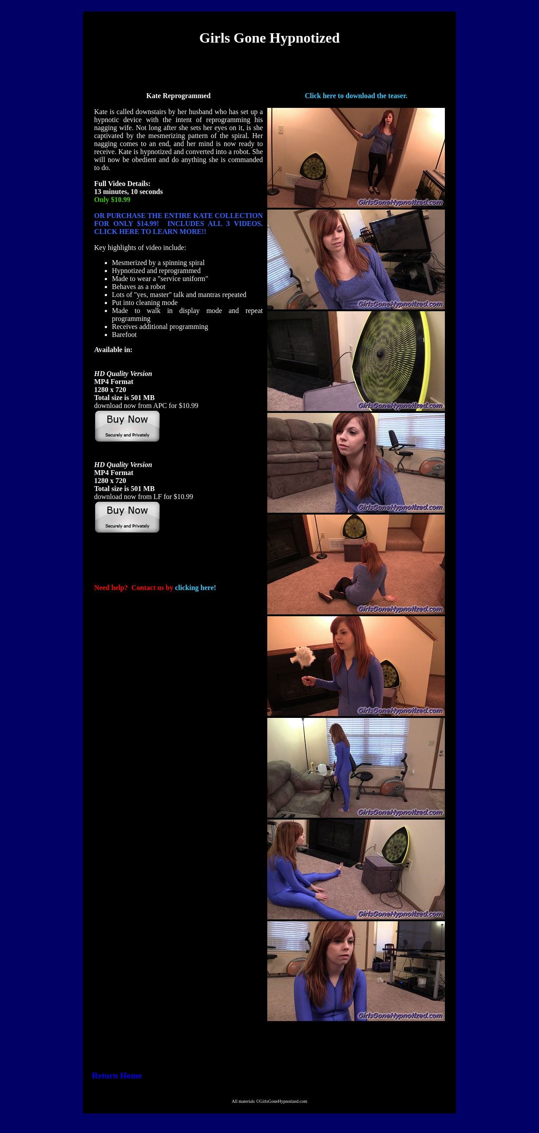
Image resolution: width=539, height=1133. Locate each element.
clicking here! (195, 587)
